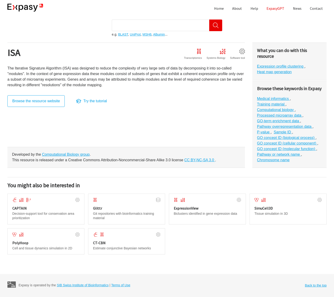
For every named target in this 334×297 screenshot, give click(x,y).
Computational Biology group (66, 154)
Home (219, 8)
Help (254, 8)
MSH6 (146, 34)
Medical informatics (273, 99)
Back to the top (316, 285)
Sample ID (283, 132)
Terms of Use (120, 285)
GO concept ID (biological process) (286, 138)
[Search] (215, 25)
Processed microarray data (279, 115)
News (297, 8)
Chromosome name (273, 160)
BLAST (123, 34)
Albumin (159, 34)
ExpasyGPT (275, 8)
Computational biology (276, 110)
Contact (316, 8)
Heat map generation (274, 72)
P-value (264, 132)
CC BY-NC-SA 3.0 (199, 160)
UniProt (135, 34)
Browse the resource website (36, 101)
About (237, 8)
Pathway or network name (279, 154)
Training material (271, 104)
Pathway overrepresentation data (284, 127)
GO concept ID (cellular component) (287, 143)
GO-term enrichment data (278, 121)
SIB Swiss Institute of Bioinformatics (83, 285)
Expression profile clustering (281, 66)
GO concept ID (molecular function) (286, 149)
